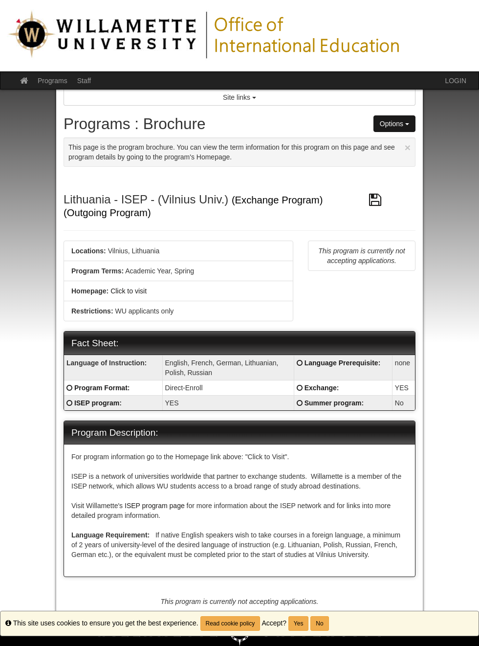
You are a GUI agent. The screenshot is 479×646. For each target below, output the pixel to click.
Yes (299, 623)
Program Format (101, 388)
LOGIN (455, 81)
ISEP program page (156, 506)
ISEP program (96, 403)
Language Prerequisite (341, 363)
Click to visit (128, 291)
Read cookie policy (230, 623)
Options (394, 124)
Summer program (333, 403)
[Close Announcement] (408, 147)
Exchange (321, 388)
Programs (52, 81)
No (319, 623)
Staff (84, 81)
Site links (239, 97)
